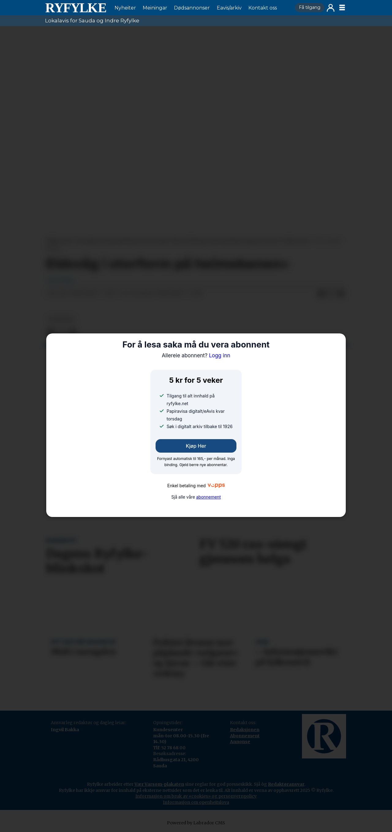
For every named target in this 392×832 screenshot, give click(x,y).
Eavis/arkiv (229, 8)
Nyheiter (125, 8)
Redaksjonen (244, 729)
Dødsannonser (192, 8)
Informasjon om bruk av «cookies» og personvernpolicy (196, 796)
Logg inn (330, 8)
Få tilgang (309, 7)
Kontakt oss (262, 8)
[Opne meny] (342, 7)
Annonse (240, 741)
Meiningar (155, 8)
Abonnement (245, 736)
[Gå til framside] (75, 8)
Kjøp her (196, 446)
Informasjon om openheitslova (196, 802)
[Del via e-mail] (340, 293)
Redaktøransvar (286, 784)
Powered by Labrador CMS (196, 823)
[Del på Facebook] (321, 293)
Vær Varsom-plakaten (159, 784)
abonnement (208, 497)
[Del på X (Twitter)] (331, 293)
